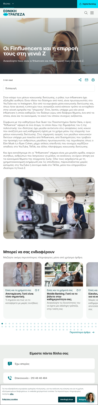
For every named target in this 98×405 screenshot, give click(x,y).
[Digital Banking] (87, 4)
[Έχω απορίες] (49, 363)
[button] (2, 323)
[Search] (86, 13)
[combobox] (49, 88)
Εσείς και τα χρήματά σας (18, 290)
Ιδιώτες (8, 3)
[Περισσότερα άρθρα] (82, 332)
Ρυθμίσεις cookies (10, 399)
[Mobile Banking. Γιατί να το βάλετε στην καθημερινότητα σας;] (64, 274)
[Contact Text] (49, 378)
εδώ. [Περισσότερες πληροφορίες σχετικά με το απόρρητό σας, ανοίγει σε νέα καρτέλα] (12, 394)
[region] (49, 395)
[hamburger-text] (92, 12)
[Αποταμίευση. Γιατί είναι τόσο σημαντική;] (22, 274)
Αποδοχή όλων (66, 399)
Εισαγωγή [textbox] (11, 88)
